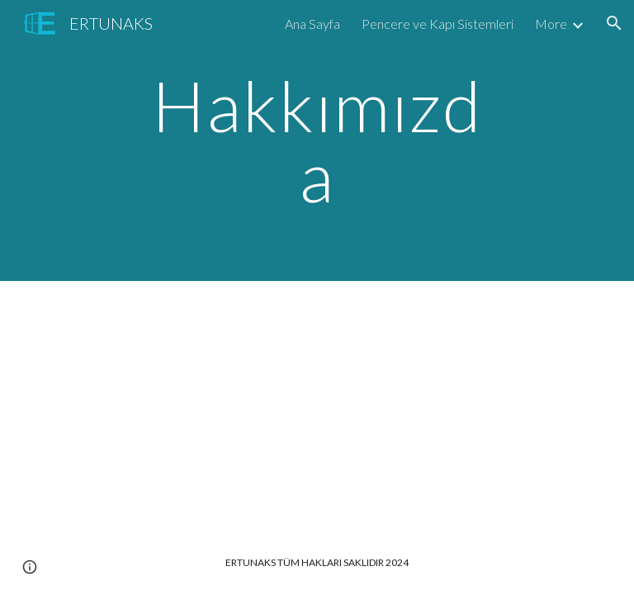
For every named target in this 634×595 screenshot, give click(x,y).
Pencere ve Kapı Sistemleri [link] (437, 23)
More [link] (551, 23)
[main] (316, 141)
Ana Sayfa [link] (312, 23)
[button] (614, 23)
